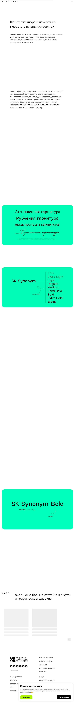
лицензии (43, 665)
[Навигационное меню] (72, 1)
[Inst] (26, 666)
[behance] (20, 666)
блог (12, 687)
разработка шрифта (47, 680)
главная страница (46, 658)
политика (42, 672)
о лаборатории (16, 677)
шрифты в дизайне (46, 668)
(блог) (6, 593)
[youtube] (17, 666)
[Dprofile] (23, 666)
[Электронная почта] (11, 666)
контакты (13, 680)
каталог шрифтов (46, 661)
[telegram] (14, 666)
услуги (42, 677)
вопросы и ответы (17, 691)
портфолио (14, 684)
